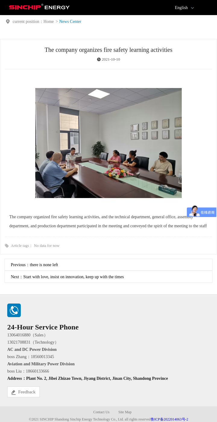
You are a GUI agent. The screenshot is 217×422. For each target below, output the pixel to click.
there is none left (44, 265)
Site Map (125, 412)
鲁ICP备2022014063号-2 (169, 419)
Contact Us (101, 412)
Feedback (23, 392)
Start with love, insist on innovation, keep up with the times (73, 277)
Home (48, 21)
